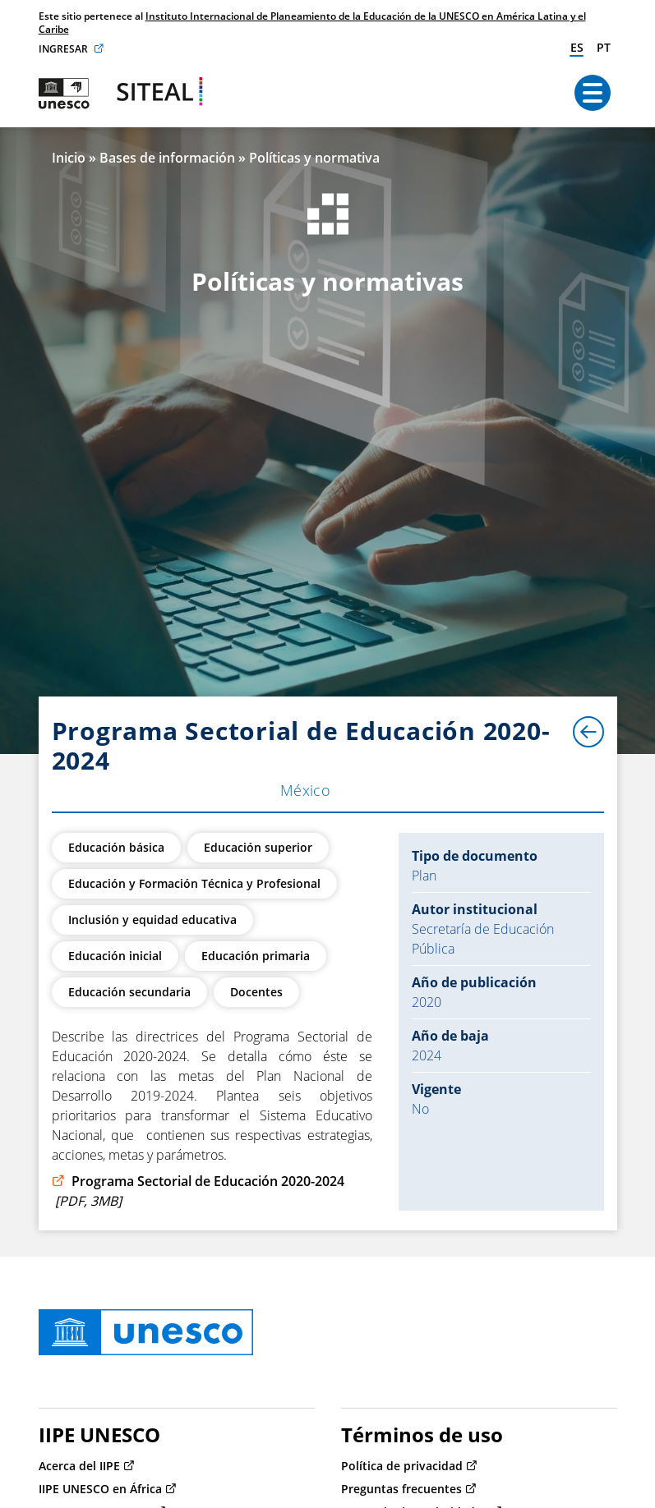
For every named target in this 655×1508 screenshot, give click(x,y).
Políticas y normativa (314, 158)
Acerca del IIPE (79, 1466)
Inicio (68, 158)
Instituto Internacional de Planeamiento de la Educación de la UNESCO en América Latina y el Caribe (312, 22)
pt (604, 47)
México (305, 790)
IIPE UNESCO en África (100, 1489)
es (577, 47)
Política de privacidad (402, 1466)
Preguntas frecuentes (401, 1489)
